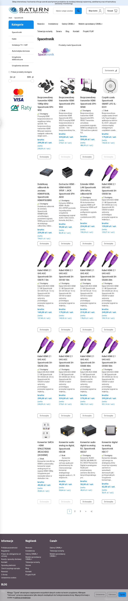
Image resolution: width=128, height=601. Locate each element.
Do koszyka (44, 157)
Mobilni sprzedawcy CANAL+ (90, 24)
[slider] (10, 80)
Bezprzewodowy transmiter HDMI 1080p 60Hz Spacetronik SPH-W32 (46, 104)
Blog (67, 31)
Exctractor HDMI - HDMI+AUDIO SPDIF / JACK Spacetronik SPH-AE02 (67, 190)
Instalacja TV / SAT (20, 45)
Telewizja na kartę (44, 31)
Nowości (41, 24)
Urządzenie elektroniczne (17, 58)
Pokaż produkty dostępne (20, 72)
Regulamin (5, 551)
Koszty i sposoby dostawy (11, 559)
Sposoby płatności (8, 565)
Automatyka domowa (21, 51)
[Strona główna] (29, 10)
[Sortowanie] (110, 70)
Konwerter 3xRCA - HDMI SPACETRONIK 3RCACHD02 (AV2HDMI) (46, 448)
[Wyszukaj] (78, 11)
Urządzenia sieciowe (20, 66)
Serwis (59, 31)
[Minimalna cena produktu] (11, 77)
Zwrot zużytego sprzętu (10, 568)
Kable (14, 39)
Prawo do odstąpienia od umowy (11, 555)
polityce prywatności (22, 598)
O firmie (4, 575)
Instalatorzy (53, 24)
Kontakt (76, 31)
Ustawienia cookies (8, 578)
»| (91, 511)
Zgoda (122, 595)
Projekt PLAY (88, 31)
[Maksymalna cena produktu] (29, 77)
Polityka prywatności (9, 548)
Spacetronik (17, 32)
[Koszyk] (112, 11)
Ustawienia (100, 595)
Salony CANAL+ (68, 24)
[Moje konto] (95, 11)
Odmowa (112, 595)
